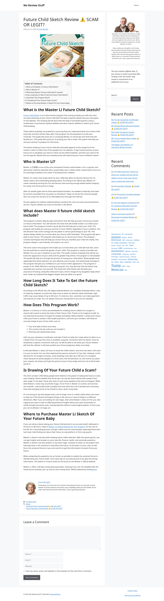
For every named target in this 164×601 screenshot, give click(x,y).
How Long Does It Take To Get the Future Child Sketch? (47, 95)
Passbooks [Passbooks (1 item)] (133, 256)
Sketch (28, 504)
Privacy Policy (133, 591)
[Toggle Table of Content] (67, 84)
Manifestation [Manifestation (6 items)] (117, 251)
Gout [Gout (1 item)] (123, 245)
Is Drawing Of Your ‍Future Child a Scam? (41, 100)
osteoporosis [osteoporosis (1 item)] (125, 254)
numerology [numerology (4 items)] (116, 254)
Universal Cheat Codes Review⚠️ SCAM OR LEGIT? (43, 506)
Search (114, 95)
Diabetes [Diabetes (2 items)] (136, 240)
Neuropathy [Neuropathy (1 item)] (135, 251)
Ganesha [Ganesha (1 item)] (118, 245)
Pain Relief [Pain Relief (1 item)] (132, 254)
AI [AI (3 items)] (123, 234)
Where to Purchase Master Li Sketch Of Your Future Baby (48, 103)
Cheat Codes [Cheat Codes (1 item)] (129, 240)
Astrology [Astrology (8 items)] (116, 236)
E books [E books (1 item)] (113, 245)
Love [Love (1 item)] (135, 248)
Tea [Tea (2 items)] (138, 262)
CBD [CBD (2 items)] (123, 240)
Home (136, 5)
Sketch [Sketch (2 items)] (117, 262)
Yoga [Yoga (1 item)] (126, 270)
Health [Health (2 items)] (131, 245)
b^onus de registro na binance (124, 202)
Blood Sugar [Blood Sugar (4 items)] (116, 240)
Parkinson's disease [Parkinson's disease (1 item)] (124, 256)
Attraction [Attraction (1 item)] (124, 237)
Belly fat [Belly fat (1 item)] (130, 237)
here (95, 469)
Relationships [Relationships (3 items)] (133, 259)
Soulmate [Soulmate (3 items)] (128, 262)
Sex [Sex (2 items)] (112, 262)
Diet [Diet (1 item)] (112, 242)
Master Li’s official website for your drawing (67, 426)
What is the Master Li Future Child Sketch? (42, 87)
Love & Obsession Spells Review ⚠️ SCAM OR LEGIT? (44, 509)
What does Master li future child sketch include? (44, 92)
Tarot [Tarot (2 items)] (134, 262)
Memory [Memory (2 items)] (128, 251)
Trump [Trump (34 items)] (116, 265)
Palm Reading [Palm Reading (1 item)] (115, 256)
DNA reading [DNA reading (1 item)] (131, 242)
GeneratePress (55, 594)
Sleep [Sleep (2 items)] (121, 262)
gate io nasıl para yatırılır (121, 214)
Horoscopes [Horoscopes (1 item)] (114, 248)
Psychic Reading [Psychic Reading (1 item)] (122, 259)
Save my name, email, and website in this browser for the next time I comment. (59, 571)
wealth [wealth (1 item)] (128, 266)
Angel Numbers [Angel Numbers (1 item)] (128, 234)
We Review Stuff (33, 5)
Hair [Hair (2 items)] (127, 245)
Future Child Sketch (31, 115)
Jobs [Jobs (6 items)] (120, 248)
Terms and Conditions (132, 595)
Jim (112, 171)
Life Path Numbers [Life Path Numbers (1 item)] (128, 248)
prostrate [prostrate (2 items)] (114, 259)
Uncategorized (31, 502)
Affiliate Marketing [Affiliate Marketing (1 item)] (116, 234)
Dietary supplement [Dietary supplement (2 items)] (120, 243)
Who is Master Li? (33, 90)
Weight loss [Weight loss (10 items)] (117, 269)
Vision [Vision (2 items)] (124, 266)
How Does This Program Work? (38, 98)
